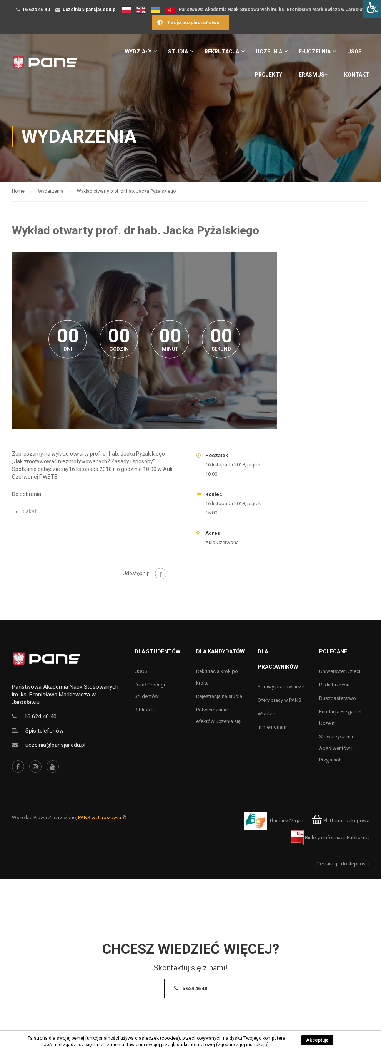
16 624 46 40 (36, 9)
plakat (29, 511)
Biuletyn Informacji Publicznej (330, 837)
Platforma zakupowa (340, 820)
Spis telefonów (44, 730)
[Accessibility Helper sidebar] (372, 9)
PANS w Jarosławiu (99, 817)
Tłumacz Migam (287, 820)
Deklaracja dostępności (342, 864)
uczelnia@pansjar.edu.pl (89, 9)
